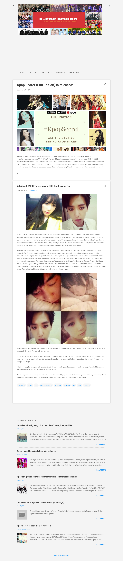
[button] (104, 84)
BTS (50, 73)
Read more (101, 444)
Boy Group (60, 73)
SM (29, 73)
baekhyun (21, 385)
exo (36, 385)
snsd (79, 385)
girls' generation (46, 385)
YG (36, 73)
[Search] (109, 6)
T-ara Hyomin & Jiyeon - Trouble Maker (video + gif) (40, 502)
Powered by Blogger (61, 555)
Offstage (58, 385)
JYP (42, 73)
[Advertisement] (49, 52)
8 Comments (32, 191)
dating (30, 385)
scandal (67, 385)
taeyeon (87, 385)
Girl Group (74, 73)
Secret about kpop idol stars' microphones (36, 451)
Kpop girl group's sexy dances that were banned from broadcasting (47, 477)
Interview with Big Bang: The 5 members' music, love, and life (44, 425)
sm (73, 385)
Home (22, 73)
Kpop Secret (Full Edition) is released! (45, 85)
